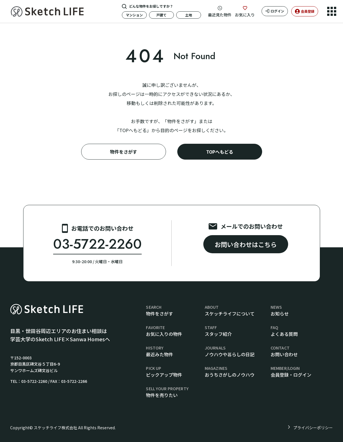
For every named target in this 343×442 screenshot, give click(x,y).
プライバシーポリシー (313, 427)
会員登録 (307, 11)
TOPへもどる (219, 151)
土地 (188, 14)
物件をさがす (123, 151)
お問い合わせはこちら (246, 244)
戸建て (161, 14)
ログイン (277, 10)
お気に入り (245, 15)
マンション (134, 14)
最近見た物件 (220, 15)
